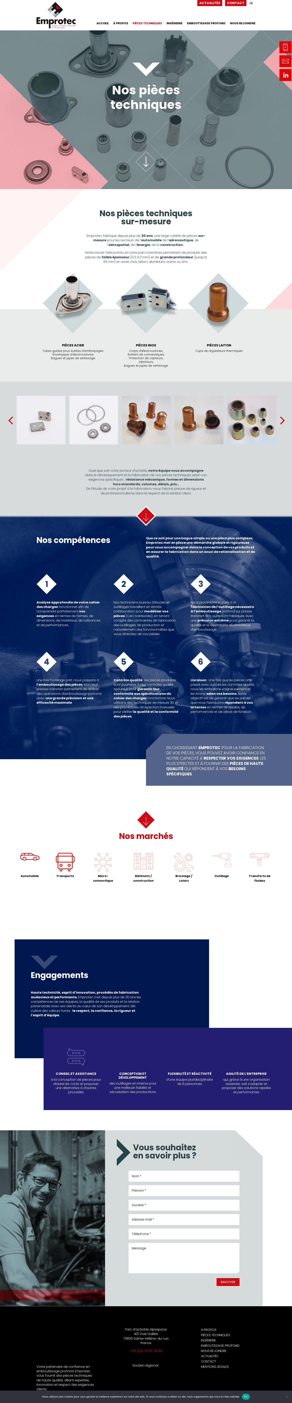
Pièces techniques (147, 23)
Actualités (209, 3)
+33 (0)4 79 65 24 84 (146, 1351)
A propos (208, 1329)
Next (273, 420)
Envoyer (228, 1282)
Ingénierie (174, 23)
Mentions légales (215, 1366)
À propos (120, 23)
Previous (19, 420)
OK (246, 1396)
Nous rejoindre (243, 23)
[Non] (287, 1397)
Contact (235, 3)
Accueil (103, 23)
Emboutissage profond (206, 23)
